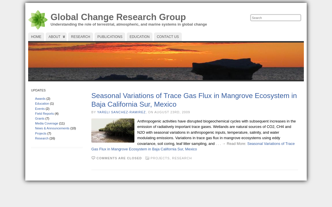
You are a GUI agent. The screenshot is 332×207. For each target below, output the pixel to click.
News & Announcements (52, 128)
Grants (40, 118)
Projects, (161, 158)
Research (42, 138)
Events (40, 108)
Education (42, 103)
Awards (40, 98)
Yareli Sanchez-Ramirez (121, 112)
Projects (41, 133)
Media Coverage (46, 123)
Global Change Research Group (118, 17)
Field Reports (44, 113)
